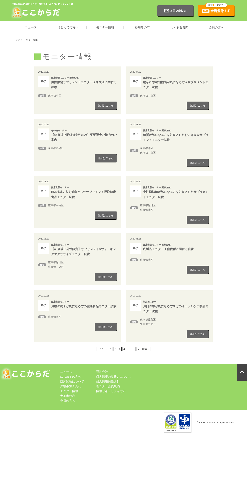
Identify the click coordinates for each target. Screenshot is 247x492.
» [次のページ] (138, 349)
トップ (16, 39)
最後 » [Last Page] (145, 349)
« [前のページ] (106, 349)
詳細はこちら (105, 105)
